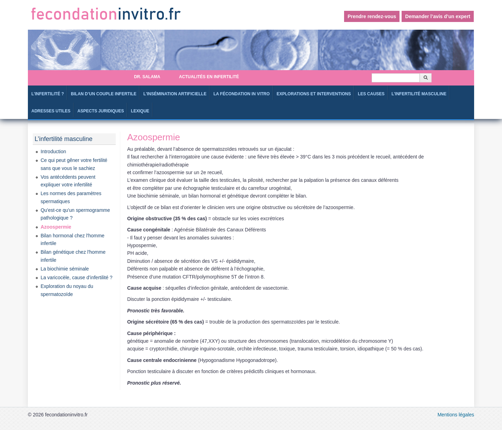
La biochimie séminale (64, 269)
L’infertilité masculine (418, 93)
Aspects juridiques (100, 111)
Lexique (140, 111)
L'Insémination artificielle (174, 93)
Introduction (53, 151)
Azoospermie (55, 227)
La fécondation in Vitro (241, 93)
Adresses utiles (50, 111)
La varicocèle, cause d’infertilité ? (76, 277)
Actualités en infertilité (209, 76)
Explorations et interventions (314, 93)
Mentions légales (456, 414)
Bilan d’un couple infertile (103, 93)
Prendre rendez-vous (372, 16)
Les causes (371, 93)
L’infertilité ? (47, 93)
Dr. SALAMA (147, 76)
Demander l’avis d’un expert (437, 16)
